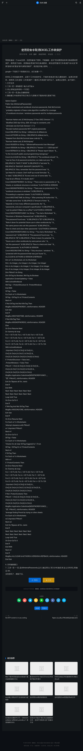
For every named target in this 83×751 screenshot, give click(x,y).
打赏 (48, 580)
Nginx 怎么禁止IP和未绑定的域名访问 (65, 618)
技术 (16, 40)
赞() (57, 54)
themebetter (47, 743)
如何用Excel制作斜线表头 (38, 697)
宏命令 (44, 608)
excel (37, 608)
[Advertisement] (41, 23)
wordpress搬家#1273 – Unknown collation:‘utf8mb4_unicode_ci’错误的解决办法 (16, 720)
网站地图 (57, 743)
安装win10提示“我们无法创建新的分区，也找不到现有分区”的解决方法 (41, 720)
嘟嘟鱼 (41, 2)
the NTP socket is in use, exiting (16, 618)
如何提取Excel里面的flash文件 (65, 697)
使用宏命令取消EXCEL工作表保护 (41, 50)
